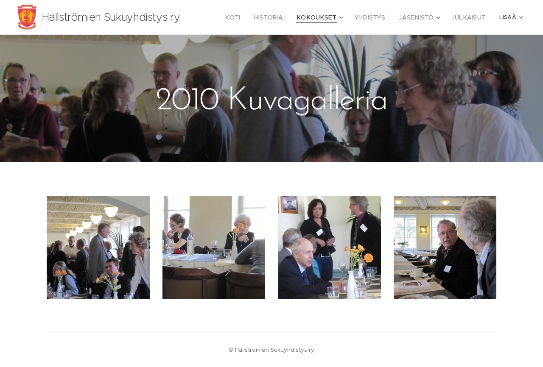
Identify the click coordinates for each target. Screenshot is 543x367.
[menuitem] (251, 17)
